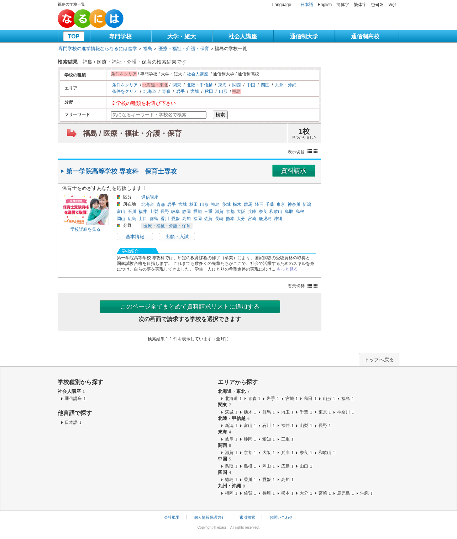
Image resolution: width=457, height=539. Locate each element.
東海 (222, 84)
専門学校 (120, 36)
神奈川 (294, 204)
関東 (177, 84)
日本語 (306, 4)
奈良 (263, 211)
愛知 (197, 211)
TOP (74, 36)
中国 (251, 84)
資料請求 (293, 170)
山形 (223, 91)
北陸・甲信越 (199, 84)
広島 (132, 218)
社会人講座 (242, 36)
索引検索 (247, 517)
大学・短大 (181, 36)
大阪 (241, 211)
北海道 (149, 91)
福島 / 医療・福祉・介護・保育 (132, 133)
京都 (230, 211)
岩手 (180, 91)
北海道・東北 (233, 391)
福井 (142, 211)
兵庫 (252, 211)
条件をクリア (125, 84)
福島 (147, 48)
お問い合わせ (281, 517)
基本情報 (135, 236)
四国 (265, 84)
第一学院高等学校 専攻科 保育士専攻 (121, 171)
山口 (142, 218)
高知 (186, 218)
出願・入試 (177, 236)
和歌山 (275, 211)
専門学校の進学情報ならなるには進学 (97, 48)
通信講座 (149, 197)
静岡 (186, 211)
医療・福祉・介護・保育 (183, 48)
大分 (241, 218)
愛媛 (175, 218)
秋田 (209, 91)
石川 (132, 211)
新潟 (307, 204)
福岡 (197, 218)
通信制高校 (365, 36)
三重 (208, 211)
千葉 (270, 204)
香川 (165, 218)
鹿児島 (265, 218)
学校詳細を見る (85, 229)
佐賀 (208, 218)
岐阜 (175, 211)
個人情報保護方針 (209, 517)
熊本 (230, 218)
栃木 (237, 204)
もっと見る (287, 269)
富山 (121, 211)
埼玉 (259, 204)
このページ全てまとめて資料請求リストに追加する (189, 306)
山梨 (153, 211)
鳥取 (289, 211)
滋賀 (219, 211)
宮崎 (252, 218)
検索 (220, 114)
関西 (236, 84)
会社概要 (172, 517)
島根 (300, 211)
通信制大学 (304, 36)
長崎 (219, 218)
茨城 (226, 204)
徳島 (153, 218)
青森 (166, 91)
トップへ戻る (379, 359)
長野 (165, 211)
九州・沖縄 (285, 84)
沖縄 (278, 218)
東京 (281, 204)
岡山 (121, 218)
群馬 (248, 204)
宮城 (194, 91)
